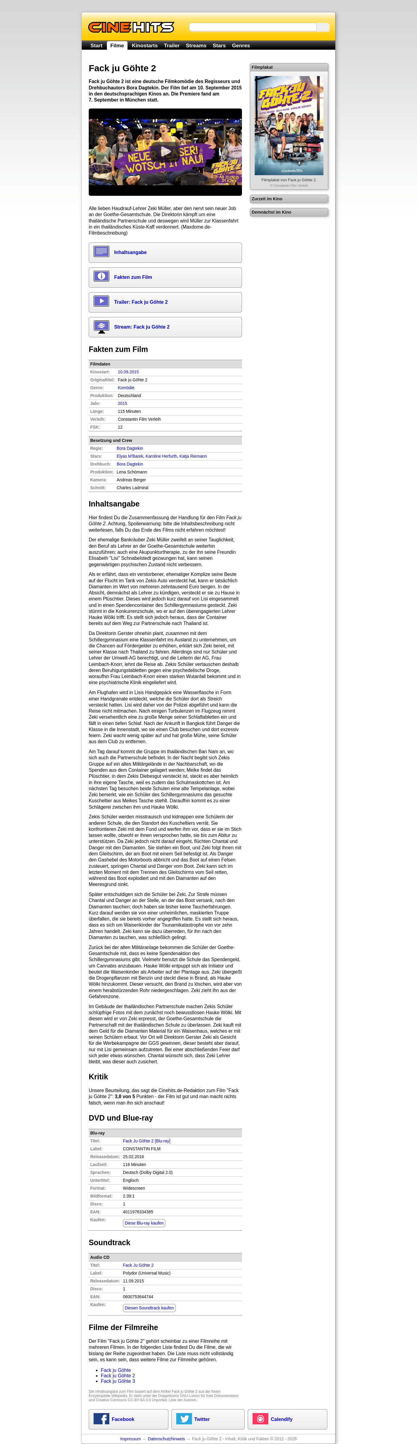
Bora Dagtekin (130, 464)
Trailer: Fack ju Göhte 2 (141, 302)
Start (96, 45)
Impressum (130, 1439)
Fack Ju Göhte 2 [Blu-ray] (146, 1141)
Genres (241, 45)
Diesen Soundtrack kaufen (149, 1308)
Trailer (172, 45)
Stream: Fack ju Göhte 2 (142, 326)
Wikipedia (119, 1396)
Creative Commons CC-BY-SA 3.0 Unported (131, 1400)
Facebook (123, 1419)
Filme (117, 45)
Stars (219, 45)
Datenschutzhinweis (166, 1439)
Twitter (202, 1419)
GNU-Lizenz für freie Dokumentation (209, 1396)
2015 (122, 403)
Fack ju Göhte (116, 1370)
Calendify (282, 1419)
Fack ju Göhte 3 (118, 1381)
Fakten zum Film (133, 277)
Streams (196, 45)
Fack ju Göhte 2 (118, 1375)
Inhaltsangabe (130, 252)
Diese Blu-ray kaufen (144, 1223)
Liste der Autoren (182, 1400)
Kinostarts (145, 45)
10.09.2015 (128, 372)
